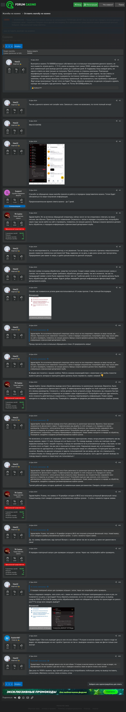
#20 (119, 656)
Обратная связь (34, 709)
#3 (120, 121)
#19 (119, 636)
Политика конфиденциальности (70, 709)
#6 (120, 213)
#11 (120, 354)
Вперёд (17, 46)
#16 (119, 525)
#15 (119, 492)
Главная (95, 709)
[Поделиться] (115, 59)
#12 (119, 382)
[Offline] (11, 64)
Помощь (87, 709)
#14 (119, 462)
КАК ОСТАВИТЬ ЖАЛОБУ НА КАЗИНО (19, 31)
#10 (119, 325)
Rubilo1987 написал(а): (39, 661)
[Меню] (3, 5)
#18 (119, 582)
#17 (120, 548)
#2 (120, 100)
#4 (120, 141)
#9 (120, 287)
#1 (118, 60)
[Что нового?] (106, 4)
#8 (120, 267)
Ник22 (6, 40)
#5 (120, 190)
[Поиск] (120, 4)
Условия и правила (49, 709)
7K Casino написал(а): (38, 330)
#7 (120, 246)
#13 (119, 416)
